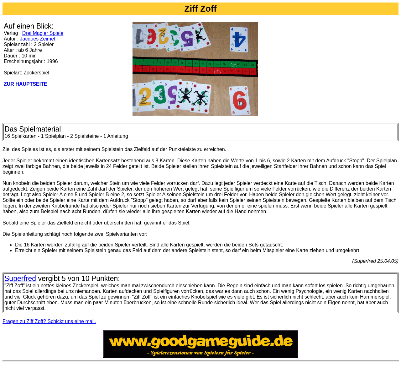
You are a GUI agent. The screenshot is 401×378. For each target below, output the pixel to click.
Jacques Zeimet (37, 38)
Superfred (20, 278)
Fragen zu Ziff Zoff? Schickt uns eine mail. (49, 321)
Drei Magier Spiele (43, 33)
